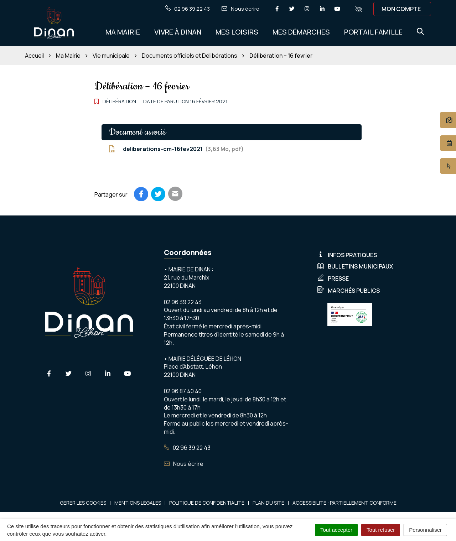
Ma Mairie (122, 32)
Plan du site (268, 502)
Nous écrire (183, 464)
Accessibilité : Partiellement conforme (344, 502)
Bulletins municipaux (355, 266)
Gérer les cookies (83, 502)
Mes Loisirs (237, 32)
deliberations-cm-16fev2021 (176, 149)
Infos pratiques (347, 255)
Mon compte (401, 9)
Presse (333, 278)
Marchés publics (348, 291)
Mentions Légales (137, 502)
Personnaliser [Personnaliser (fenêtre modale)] (425, 530)
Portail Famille (373, 32)
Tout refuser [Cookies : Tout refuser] (381, 530)
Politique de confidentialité (206, 502)
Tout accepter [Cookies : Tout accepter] (336, 530)
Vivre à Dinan (177, 32)
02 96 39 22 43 (187, 448)
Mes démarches (301, 32)
